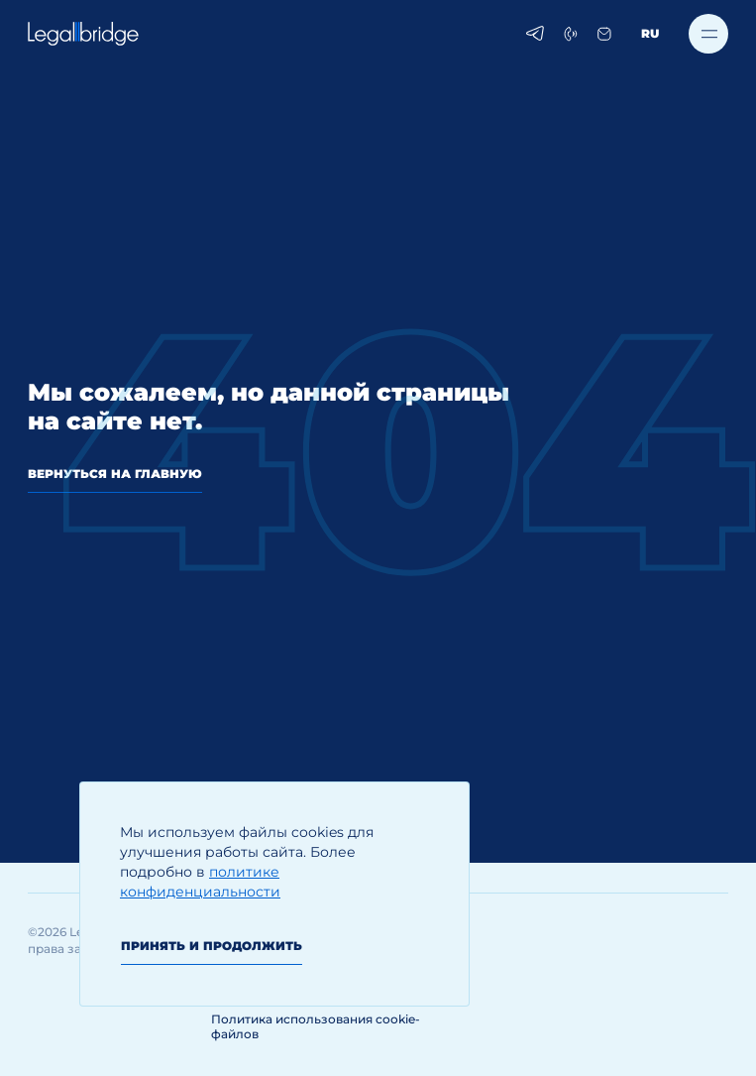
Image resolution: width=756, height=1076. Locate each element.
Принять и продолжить (211, 945)
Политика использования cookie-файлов (315, 1026)
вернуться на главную (115, 473)
